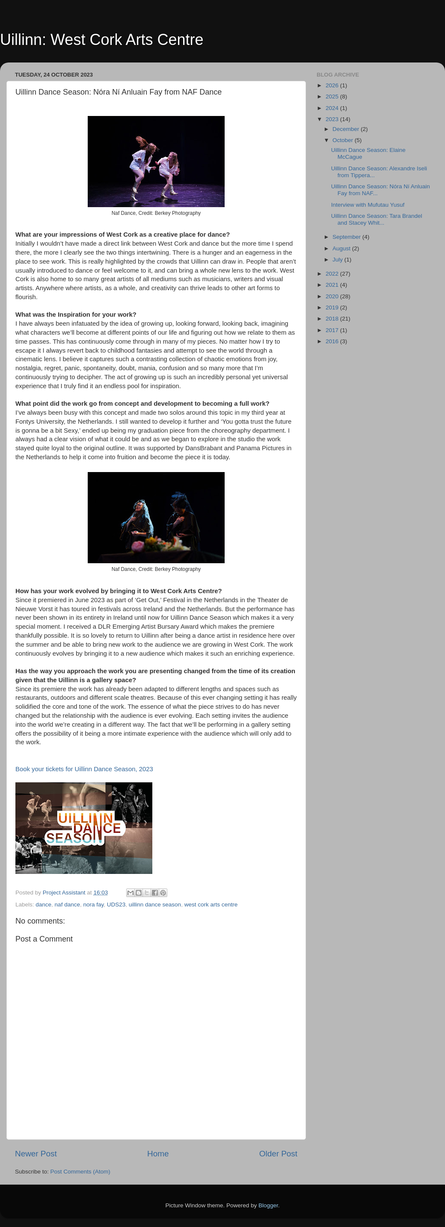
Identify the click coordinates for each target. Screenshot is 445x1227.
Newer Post (36, 1153)
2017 (333, 330)
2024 (333, 108)
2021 (333, 285)
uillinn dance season (155, 904)
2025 (333, 96)
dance (43, 904)
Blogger (268, 1205)
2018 (333, 318)
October (343, 140)
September (347, 237)
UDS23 (116, 904)
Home (158, 1153)
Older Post (278, 1153)
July (338, 259)
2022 (333, 273)
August (342, 248)
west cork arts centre (211, 904)
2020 (333, 296)
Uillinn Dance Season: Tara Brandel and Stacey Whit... (376, 219)
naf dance (67, 904)
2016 (333, 341)
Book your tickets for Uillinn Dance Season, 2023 (84, 769)
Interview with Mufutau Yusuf (368, 205)
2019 (333, 307)
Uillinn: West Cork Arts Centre (101, 39)
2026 (333, 85)
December (346, 129)
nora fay (93, 904)
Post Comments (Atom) (80, 1171)
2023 (333, 119)
